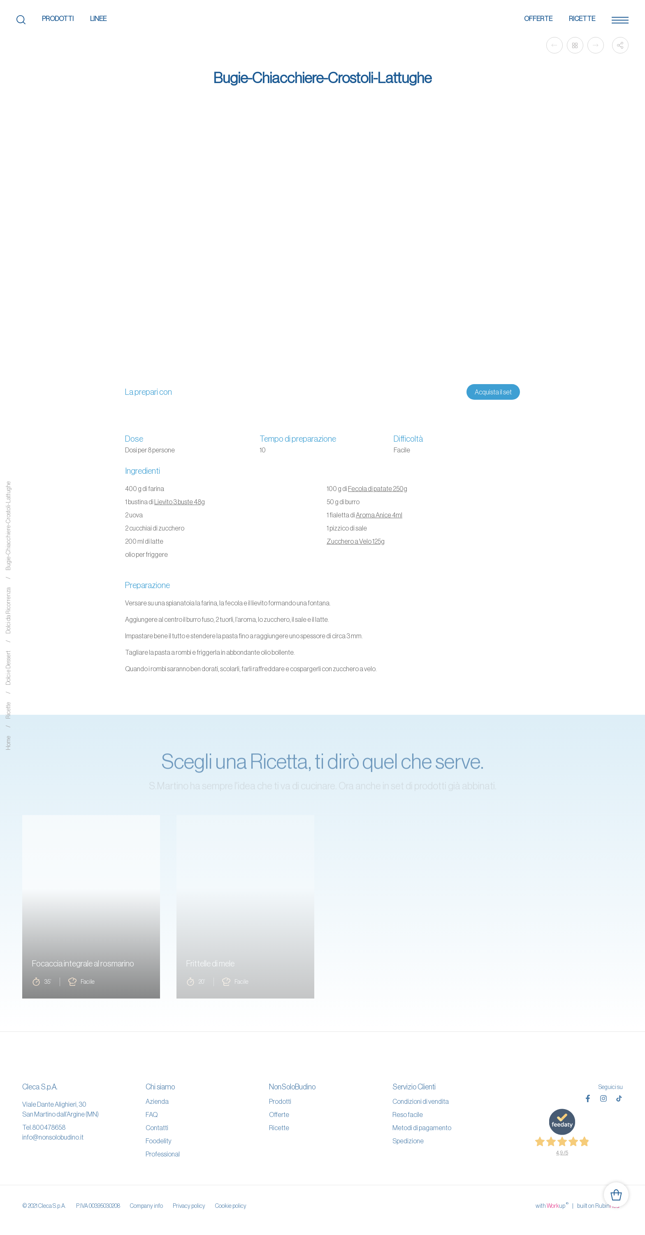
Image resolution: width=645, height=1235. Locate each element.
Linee (98, 18)
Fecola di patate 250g (377, 488)
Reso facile (407, 1114)
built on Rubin (600, 1205)
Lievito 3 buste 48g (179, 501)
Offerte (538, 18)
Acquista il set (493, 392)
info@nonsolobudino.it (53, 1137)
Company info (146, 1206)
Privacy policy (189, 1206)
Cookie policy (230, 1206)
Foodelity (159, 1141)
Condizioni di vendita (420, 1101)
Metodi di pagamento (421, 1127)
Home (8, 743)
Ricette (582, 18)
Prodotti (58, 18)
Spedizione (408, 1141)
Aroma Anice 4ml (379, 515)
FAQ (152, 1114)
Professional (163, 1154)
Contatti (157, 1127)
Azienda (157, 1101)
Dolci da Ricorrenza (8, 611)
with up (552, 1205)
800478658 (48, 1127)
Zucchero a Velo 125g (356, 541)
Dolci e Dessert (8, 668)
